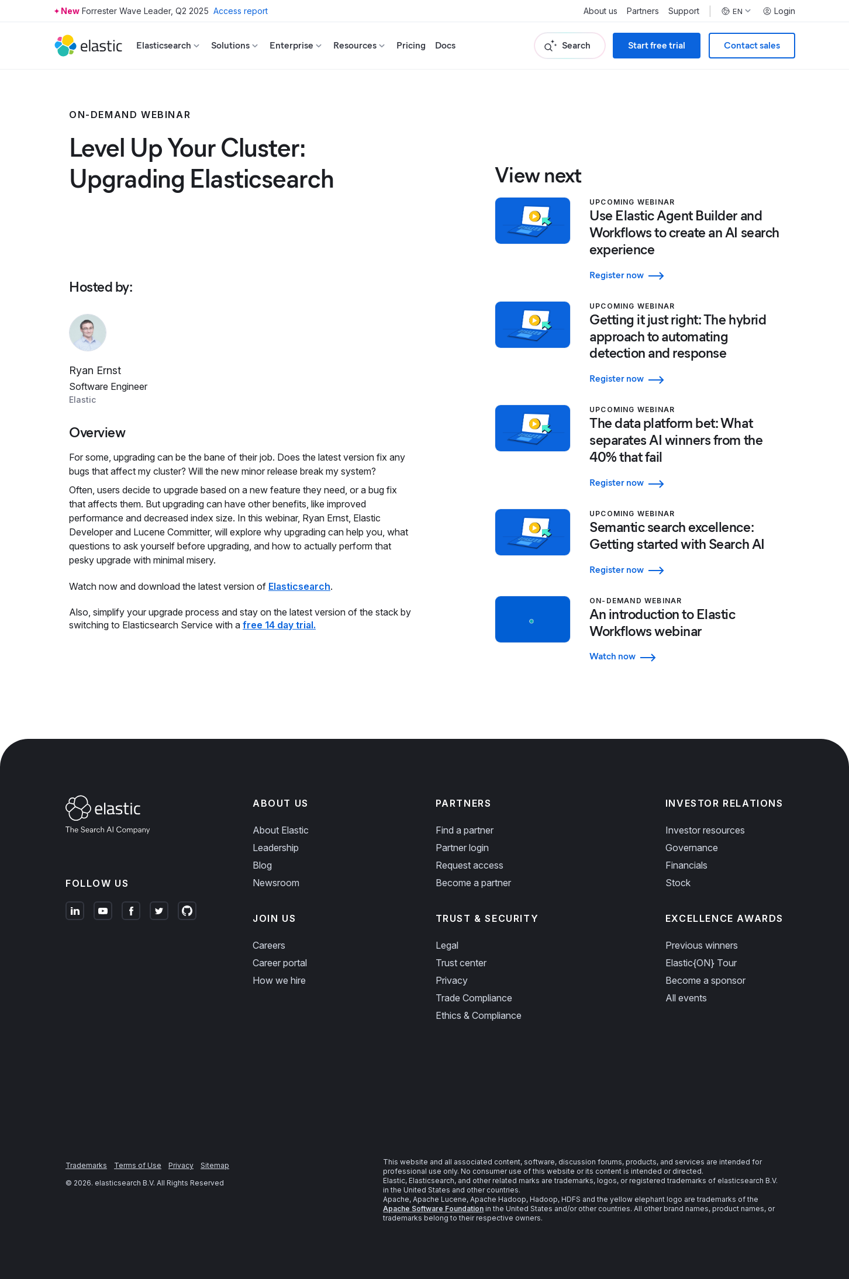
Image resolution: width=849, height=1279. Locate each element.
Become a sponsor (705, 980)
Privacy (452, 980)
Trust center (461, 963)
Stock (678, 883)
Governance (691, 847)
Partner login (462, 847)
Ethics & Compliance (479, 1015)
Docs (445, 45)
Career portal (280, 963)
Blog (262, 865)
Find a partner (464, 830)
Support (683, 11)
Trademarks (86, 1165)
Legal (447, 945)
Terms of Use (137, 1165)
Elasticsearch (299, 586)
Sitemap (215, 1165)
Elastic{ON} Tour (701, 963)
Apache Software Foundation (433, 1208)
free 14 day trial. (279, 625)
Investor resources (705, 830)
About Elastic (281, 830)
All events (686, 998)
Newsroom (276, 883)
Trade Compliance (474, 998)
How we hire (279, 980)
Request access (469, 865)
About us (600, 11)
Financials (686, 865)
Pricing (411, 45)
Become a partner (473, 883)
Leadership (276, 847)
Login (778, 11)
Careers (269, 945)
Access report (240, 11)
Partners (643, 11)
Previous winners (701, 945)
